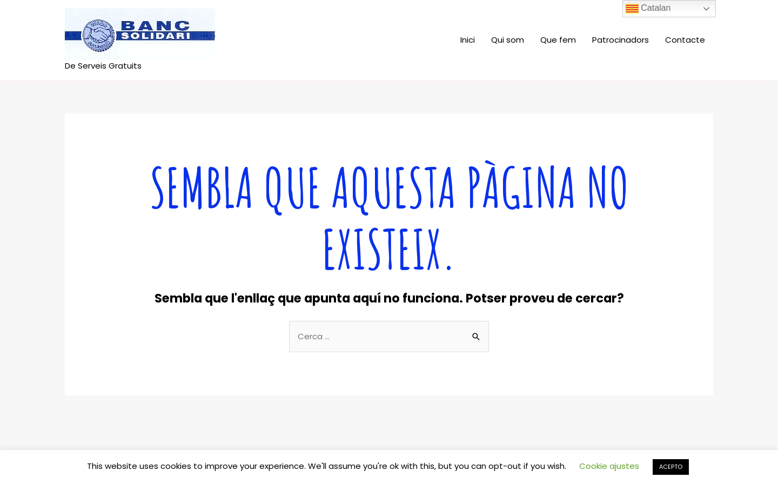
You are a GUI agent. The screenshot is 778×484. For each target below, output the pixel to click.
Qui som (507, 39)
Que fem (558, 39)
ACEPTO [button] (670, 466)
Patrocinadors (620, 39)
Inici (467, 39)
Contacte (685, 39)
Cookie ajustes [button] (609, 466)
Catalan (648, 8)
